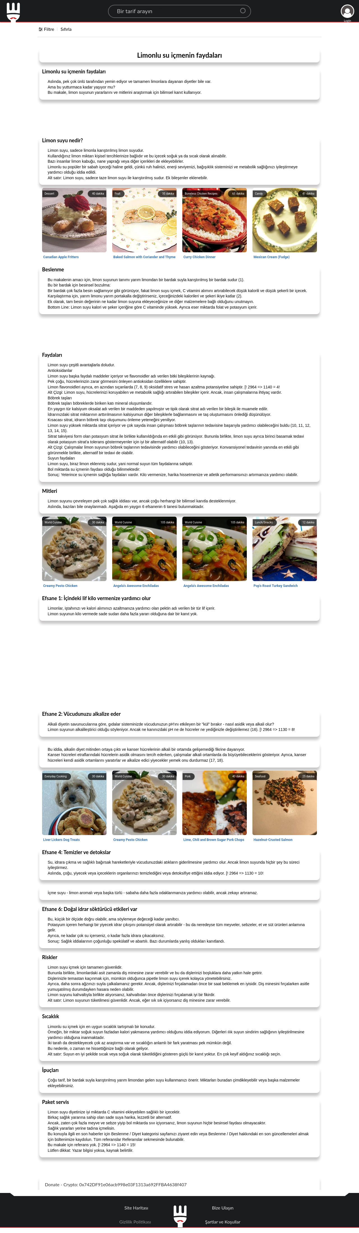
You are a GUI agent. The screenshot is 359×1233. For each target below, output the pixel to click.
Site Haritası (136, 1207)
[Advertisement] (179, 118)
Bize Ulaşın (223, 1207)
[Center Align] (245, 8)
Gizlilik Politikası (135, 1221)
